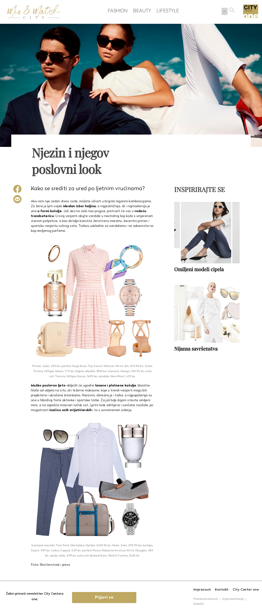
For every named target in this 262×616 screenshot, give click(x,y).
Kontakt (222, 589)
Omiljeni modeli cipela (199, 269)
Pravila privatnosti (206, 599)
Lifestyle (167, 10)
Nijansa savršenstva (196, 348)
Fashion (117, 10)
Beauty (141, 10)
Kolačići (199, 604)
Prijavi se (105, 597)
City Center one (246, 589)
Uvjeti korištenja (233, 599)
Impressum (202, 589)
